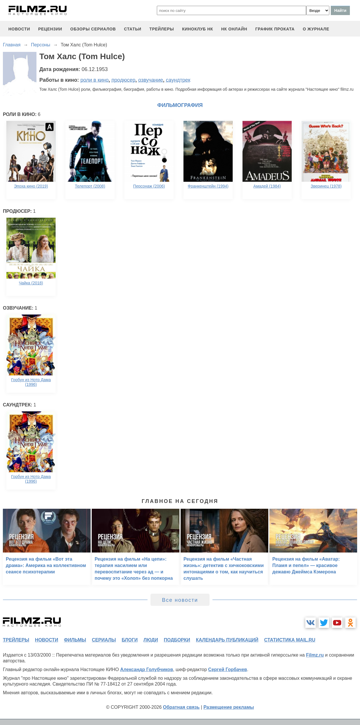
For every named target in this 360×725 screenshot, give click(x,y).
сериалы (104, 639)
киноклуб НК (197, 29)
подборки (177, 639)
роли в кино (94, 80)
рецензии (50, 29)
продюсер (123, 80)
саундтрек (178, 80)
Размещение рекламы (228, 707)
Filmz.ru (315, 655)
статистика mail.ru (289, 639)
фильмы (75, 639)
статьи (132, 29)
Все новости (180, 600)
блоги (129, 639)
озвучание (150, 80)
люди (151, 639)
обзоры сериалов (93, 29)
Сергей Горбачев (227, 669)
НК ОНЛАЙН (234, 29)
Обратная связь (181, 707)
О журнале (316, 29)
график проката (275, 29)
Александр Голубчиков (146, 669)
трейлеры (161, 29)
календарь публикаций (227, 639)
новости (19, 29)
